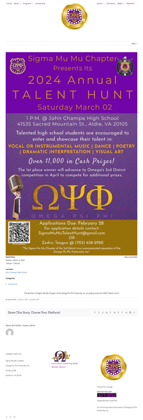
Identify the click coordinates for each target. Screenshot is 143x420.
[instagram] (14, 417)
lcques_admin (12, 299)
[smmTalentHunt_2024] (71, 153)
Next (134, 43)
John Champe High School (16, 272)
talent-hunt (13, 284)
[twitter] (10, 417)
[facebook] (6, 417)
